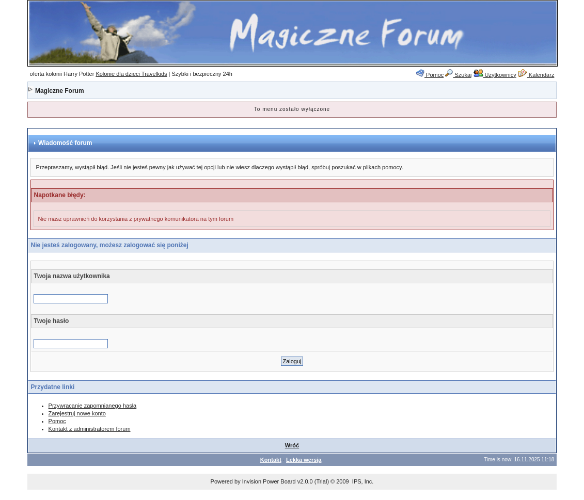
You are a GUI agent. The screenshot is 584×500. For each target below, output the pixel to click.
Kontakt (270, 460)
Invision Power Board (269, 481)
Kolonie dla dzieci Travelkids (131, 74)
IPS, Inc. (363, 481)
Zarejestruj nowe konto (77, 413)
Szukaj (458, 75)
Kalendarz (536, 75)
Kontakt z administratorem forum (90, 429)
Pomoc (430, 75)
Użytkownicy (494, 75)
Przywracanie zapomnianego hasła (93, 405)
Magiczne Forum (59, 90)
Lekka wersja (304, 460)
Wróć (292, 445)
